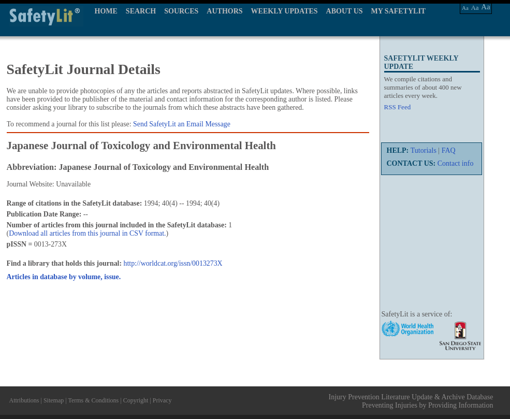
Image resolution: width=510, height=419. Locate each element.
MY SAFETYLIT (398, 11)
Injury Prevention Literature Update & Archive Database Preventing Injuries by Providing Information (411, 401)
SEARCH (141, 11)
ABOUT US (344, 11)
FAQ (449, 150)
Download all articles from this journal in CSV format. (87, 233)
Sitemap (53, 400)
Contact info (456, 163)
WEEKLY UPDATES (284, 11)
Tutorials (423, 150)
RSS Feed (397, 107)
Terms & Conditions (93, 400)
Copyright (136, 400)
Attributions (24, 400)
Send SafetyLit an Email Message (181, 124)
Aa (465, 8)
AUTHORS (224, 11)
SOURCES (181, 11)
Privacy (162, 400)
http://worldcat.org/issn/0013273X (173, 263)
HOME (106, 11)
